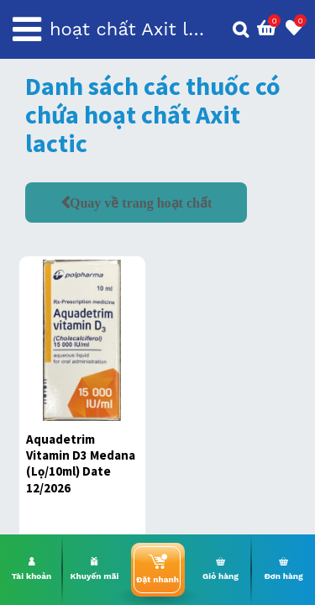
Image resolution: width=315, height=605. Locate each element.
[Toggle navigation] (27, 29)
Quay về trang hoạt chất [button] (141, 202)
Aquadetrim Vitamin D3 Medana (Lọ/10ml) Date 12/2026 (80, 463)
